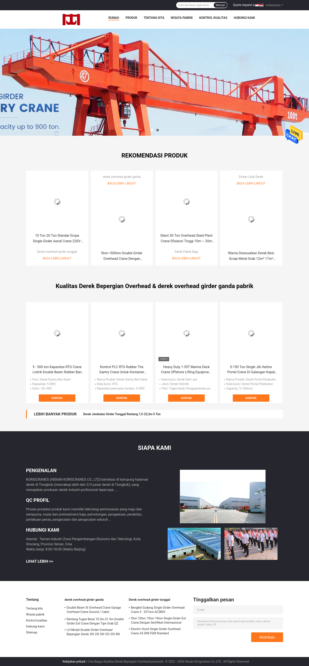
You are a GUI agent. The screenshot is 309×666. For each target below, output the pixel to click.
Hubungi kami (244, 17)
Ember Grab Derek (251, 176)
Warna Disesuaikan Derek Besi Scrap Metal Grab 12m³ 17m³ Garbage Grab (251, 256)
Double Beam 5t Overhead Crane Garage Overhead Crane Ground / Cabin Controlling (94, 610)
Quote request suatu (246, 5)
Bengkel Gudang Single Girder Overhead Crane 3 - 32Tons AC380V (158, 610)
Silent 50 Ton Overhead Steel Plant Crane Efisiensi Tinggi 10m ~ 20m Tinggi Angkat (186, 238)
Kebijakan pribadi (74, 661)
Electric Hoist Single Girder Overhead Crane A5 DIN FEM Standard (156, 631)
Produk (131, 17)
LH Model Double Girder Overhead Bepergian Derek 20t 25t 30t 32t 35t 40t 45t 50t (93, 632)
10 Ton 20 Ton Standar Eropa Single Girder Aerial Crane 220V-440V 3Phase (57, 238)
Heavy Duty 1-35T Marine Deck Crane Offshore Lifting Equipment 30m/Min (186, 370)
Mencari (220, 5)
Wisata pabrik (182, 17)
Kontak (57, 398)
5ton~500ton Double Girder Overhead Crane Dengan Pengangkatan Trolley (122, 256)
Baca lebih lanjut (57, 258)
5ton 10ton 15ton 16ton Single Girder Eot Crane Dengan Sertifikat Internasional (158, 620)
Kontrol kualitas (213, 17)
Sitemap (31, 632)
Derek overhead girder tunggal (57, 251)
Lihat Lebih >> (39, 561)
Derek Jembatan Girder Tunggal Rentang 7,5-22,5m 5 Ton (122, 414)
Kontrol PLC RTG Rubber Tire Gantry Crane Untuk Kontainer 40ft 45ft (121, 370)
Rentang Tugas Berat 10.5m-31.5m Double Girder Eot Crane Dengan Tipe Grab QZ (95, 621)
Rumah (113, 17)
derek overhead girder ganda (122, 176)
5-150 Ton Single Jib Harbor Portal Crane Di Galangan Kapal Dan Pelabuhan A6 (251, 370)
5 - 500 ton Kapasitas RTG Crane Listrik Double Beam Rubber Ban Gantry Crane (57, 370)
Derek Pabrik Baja (186, 251)
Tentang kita (154, 17)
